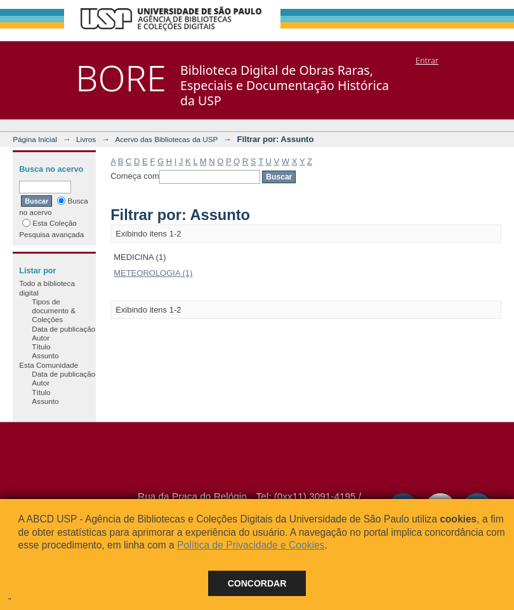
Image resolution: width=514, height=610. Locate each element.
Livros (86, 139)
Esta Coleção (49, 223)
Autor (40, 338)
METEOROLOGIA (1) (153, 273)
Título (41, 346)
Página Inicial (35, 139)
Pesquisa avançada (51, 234)
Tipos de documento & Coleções (54, 310)
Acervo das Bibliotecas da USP (166, 139)
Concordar (257, 583)
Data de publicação (63, 329)
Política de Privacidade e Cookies (250, 545)
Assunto (45, 355)
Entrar (427, 60)
